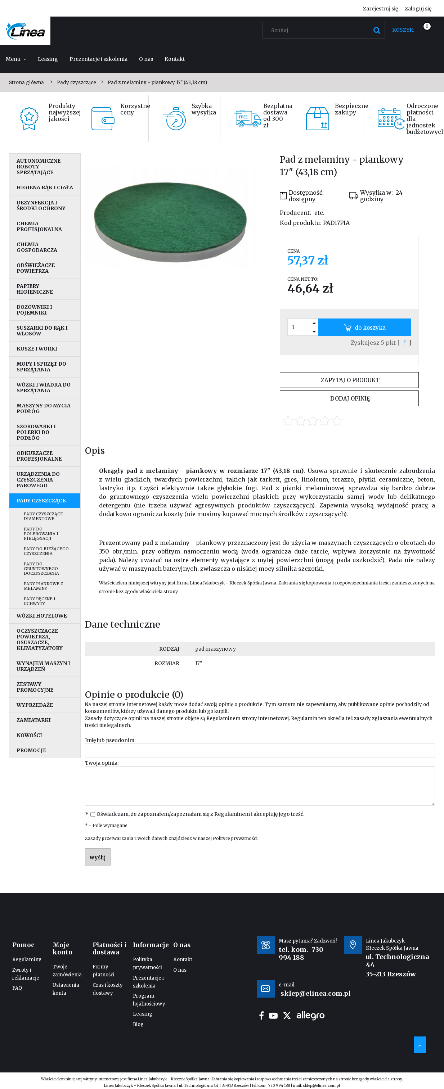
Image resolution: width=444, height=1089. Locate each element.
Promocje (31, 750)
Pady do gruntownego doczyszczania (41, 568)
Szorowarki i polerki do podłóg (36, 432)
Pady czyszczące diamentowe (43, 516)
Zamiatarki (34, 720)
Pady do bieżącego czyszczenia (46, 551)
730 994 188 (301, 953)
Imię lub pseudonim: (110, 740)
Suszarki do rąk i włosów (42, 331)
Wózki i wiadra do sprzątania (44, 387)
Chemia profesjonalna (39, 226)
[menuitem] (16, 59)
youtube (273, 1015)
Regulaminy (26, 960)
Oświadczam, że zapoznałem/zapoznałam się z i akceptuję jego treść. (200, 814)
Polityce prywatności (235, 838)
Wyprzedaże (35, 705)
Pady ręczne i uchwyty (39, 601)
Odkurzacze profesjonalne (39, 456)
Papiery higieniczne (35, 289)
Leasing (142, 1014)
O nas (180, 970)
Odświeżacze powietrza (36, 268)
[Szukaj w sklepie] (325, 30)
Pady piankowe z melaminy (43, 586)
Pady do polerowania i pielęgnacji (41, 534)
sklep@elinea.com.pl (321, 1085)
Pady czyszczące (41, 500)
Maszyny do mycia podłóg (44, 408)
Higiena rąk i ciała (45, 187)
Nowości (29, 735)
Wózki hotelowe (42, 616)
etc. (319, 212)
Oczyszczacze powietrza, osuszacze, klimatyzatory (40, 639)
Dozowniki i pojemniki (34, 310)
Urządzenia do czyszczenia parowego (38, 480)
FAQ (17, 988)
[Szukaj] (376, 30)
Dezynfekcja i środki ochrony (41, 205)
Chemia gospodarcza (37, 247)
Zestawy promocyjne (35, 687)
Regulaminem (223, 718)
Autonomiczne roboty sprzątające (38, 167)
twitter (287, 1015)
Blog (138, 1024)
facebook (261, 1015)
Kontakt (182, 960)
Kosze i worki (37, 348)
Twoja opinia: (101, 763)
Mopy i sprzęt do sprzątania (41, 367)
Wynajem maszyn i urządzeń (43, 666)
